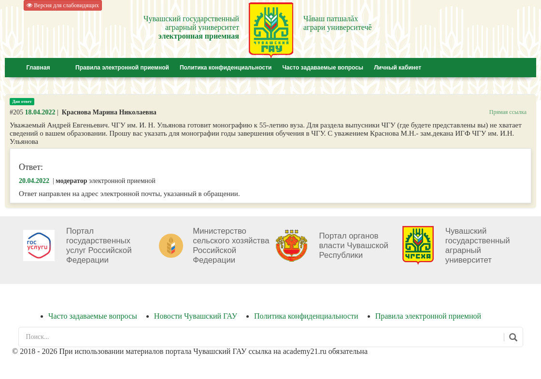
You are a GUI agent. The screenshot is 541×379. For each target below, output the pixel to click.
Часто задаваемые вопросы (322, 67)
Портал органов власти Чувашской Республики (353, 245)
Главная (38, 67)
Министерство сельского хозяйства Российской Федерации (231, 245)
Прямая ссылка (508, 112)
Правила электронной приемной (122, 67)
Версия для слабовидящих (63, 5)
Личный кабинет (397, 67)
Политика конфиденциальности (226, 67)
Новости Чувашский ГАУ (195, 316)
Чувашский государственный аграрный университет (477, 245)
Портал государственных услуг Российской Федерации (99, 245)
